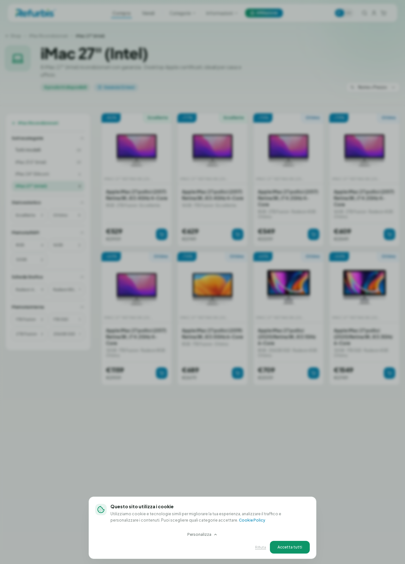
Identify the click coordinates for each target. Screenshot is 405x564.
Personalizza (202, 534)
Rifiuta (260, 547)
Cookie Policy (252, 520)
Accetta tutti (289, 547)
